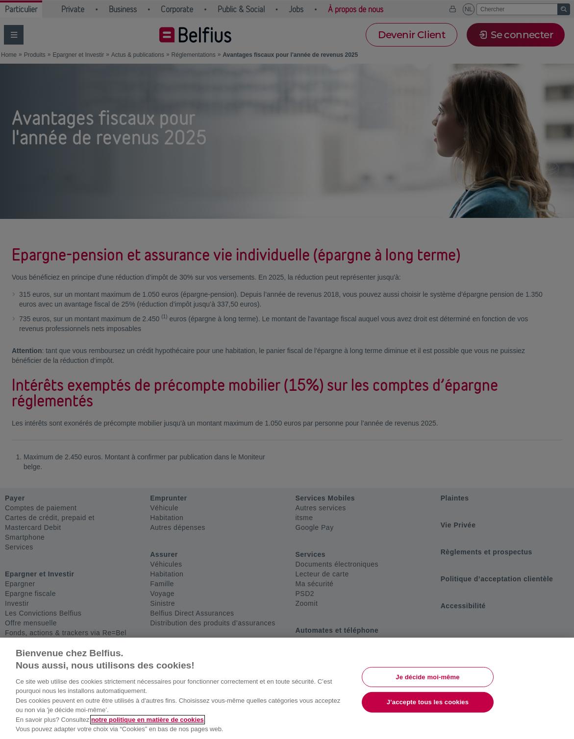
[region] (287, 688)
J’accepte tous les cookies (428, 702)
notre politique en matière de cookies (147, 719)
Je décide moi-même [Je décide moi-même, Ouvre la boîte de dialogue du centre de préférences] (427, 676)
